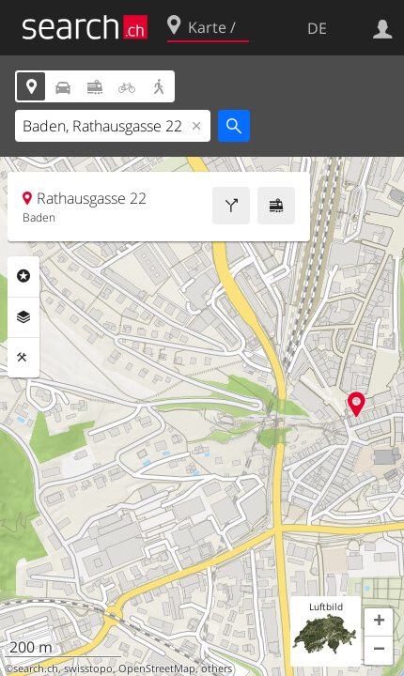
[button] (379, 622)
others (216, 668)
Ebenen (23, 317)
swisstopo (88, 668)
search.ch (35, 668)
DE (317, 28)
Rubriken (23, 276)
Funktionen (23, 357)
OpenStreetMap (156, 668)
